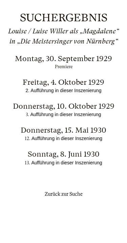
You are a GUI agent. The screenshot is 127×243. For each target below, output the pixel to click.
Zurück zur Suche (64, 194)
